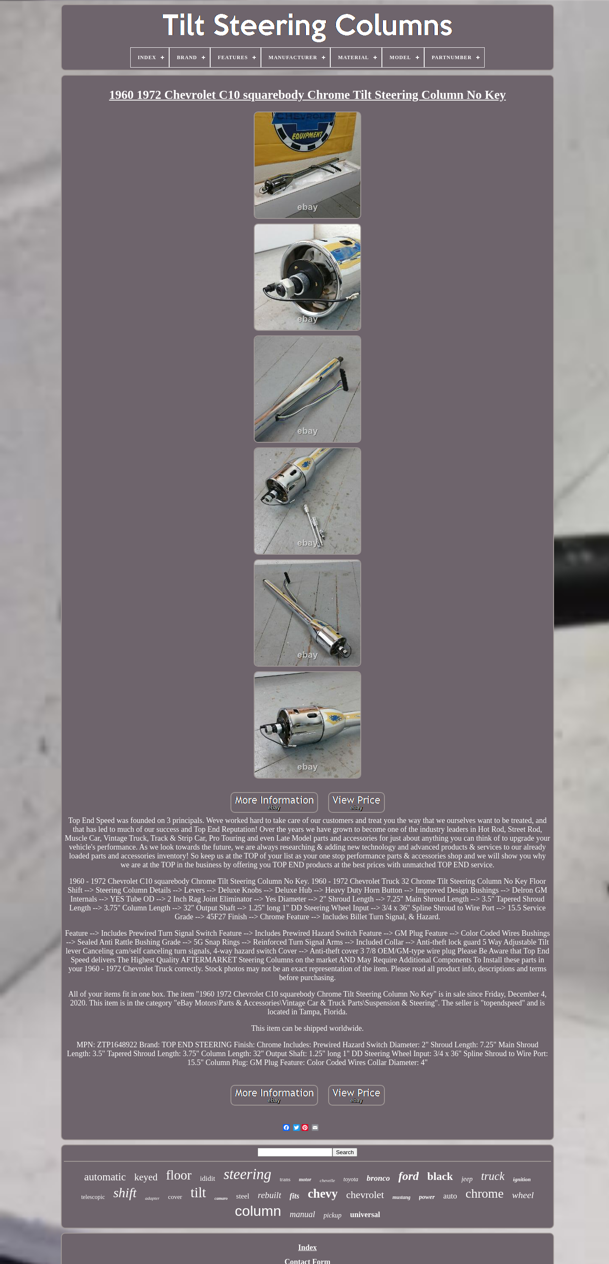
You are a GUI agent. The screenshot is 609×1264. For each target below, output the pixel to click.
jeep (467, 1178)
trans (285, 1179)
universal (365, 1214)
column (258, 1211)
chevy (323, 1193)
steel (242, 1196)
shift (125, 1192)
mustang (401, 1197)
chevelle (327, 1180)
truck (493, 1176)
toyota (350, 1179)
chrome (485, 1193)
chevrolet (365, 1194)
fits (294, 1196)
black (440, 1176)
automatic (105, 1176)
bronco (378, 1178)
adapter (152, 1198)
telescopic (93, 1197)
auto (450, 1195)
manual (302, 1214)
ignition (522, 1179)
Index (307, 1247)
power (427, 1196)
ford (408, 1175)
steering (248, 1174)
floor (179, 1175)
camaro (221, 1198)
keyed (146, 1177)
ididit (207, 1178)
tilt (198, 1192)
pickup (333, 1215)
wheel (523, 1195)
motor (305, 1179)
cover (175, 1196)
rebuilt (269, 1195)
